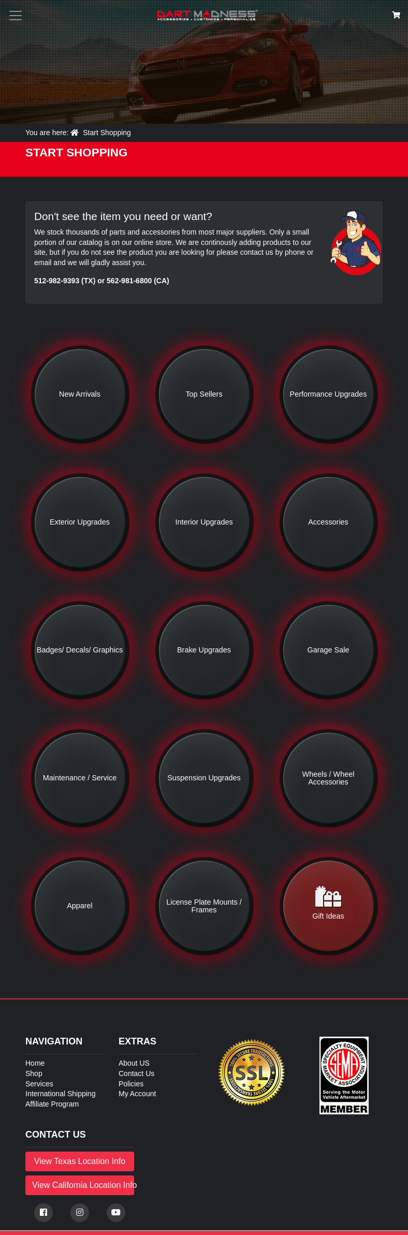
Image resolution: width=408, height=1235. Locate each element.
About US (134, 1063)
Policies (131, 1084)
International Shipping (60, 1093)
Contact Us (136, 1073)
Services (39, 1084)
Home (35, 1063)
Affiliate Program (52, 1104)
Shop (33, 1073)
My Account (137, 1093)
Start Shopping (107, 132)
